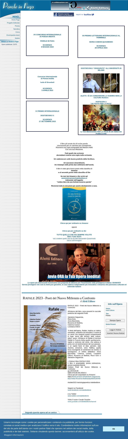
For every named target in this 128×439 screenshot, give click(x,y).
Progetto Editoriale (13, 23)
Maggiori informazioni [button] (14, 435)
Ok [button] (113, 429)
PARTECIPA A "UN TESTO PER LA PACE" (101, 103)
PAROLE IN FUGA (47, 41)
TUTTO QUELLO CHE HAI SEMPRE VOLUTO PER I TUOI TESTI (74, 236)
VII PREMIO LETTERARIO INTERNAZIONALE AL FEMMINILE (101, 37)
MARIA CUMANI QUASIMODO (101, 42)
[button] (100, 429)
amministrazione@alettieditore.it (74, 178)
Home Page (16, 20)
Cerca (17, 32)
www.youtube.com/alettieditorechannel (82, 402)
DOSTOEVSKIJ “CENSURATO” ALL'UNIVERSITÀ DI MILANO (101, 69)
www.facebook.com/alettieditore (79, 390)
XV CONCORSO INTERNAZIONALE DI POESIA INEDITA (47, 35)
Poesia (17, 26)
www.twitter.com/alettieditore (78, 396)
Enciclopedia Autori (13, 35)
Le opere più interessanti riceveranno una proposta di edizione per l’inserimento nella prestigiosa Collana (74, 283)
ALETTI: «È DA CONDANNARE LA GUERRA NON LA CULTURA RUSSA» (101, 97)
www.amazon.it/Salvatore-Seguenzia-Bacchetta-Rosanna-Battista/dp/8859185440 (84, 378)
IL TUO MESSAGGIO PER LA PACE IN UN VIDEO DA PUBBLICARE (101, 133)
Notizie (17, 38)
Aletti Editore (110, 310)
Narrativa (16, 29)
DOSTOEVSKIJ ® (47, 115)
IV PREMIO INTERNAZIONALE (47, 111)
